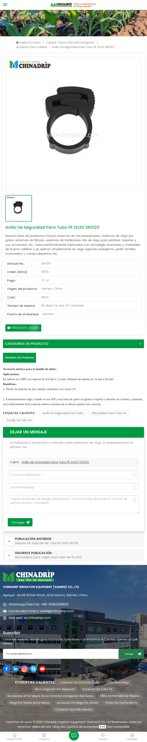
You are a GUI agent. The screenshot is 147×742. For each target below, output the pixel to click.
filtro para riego (118, 682)
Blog (56, 727)
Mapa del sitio (41, 727)
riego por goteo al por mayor (30, 703)
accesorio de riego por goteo (77, 703)
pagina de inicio (28, 42)
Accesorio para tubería (31, 47)
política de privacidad (83, 727)
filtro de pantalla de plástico (120, 696)
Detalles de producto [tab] (19, 357)
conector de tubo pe (97, 689)
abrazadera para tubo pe (109, 413)
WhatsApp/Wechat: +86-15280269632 (39, 604)
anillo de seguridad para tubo (62, 413)
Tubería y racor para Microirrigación (70, 42)
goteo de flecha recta (121, 703)
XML (62, 727)
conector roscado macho (73, 709)
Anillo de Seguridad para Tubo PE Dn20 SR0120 (55, 462)
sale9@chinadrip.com (57, 611)
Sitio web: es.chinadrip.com (30, 618)
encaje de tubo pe (19, 420)
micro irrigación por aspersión (55, 689)
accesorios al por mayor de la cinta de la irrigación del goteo (50, 696)
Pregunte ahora (23, 328)
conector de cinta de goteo (80, 682)
